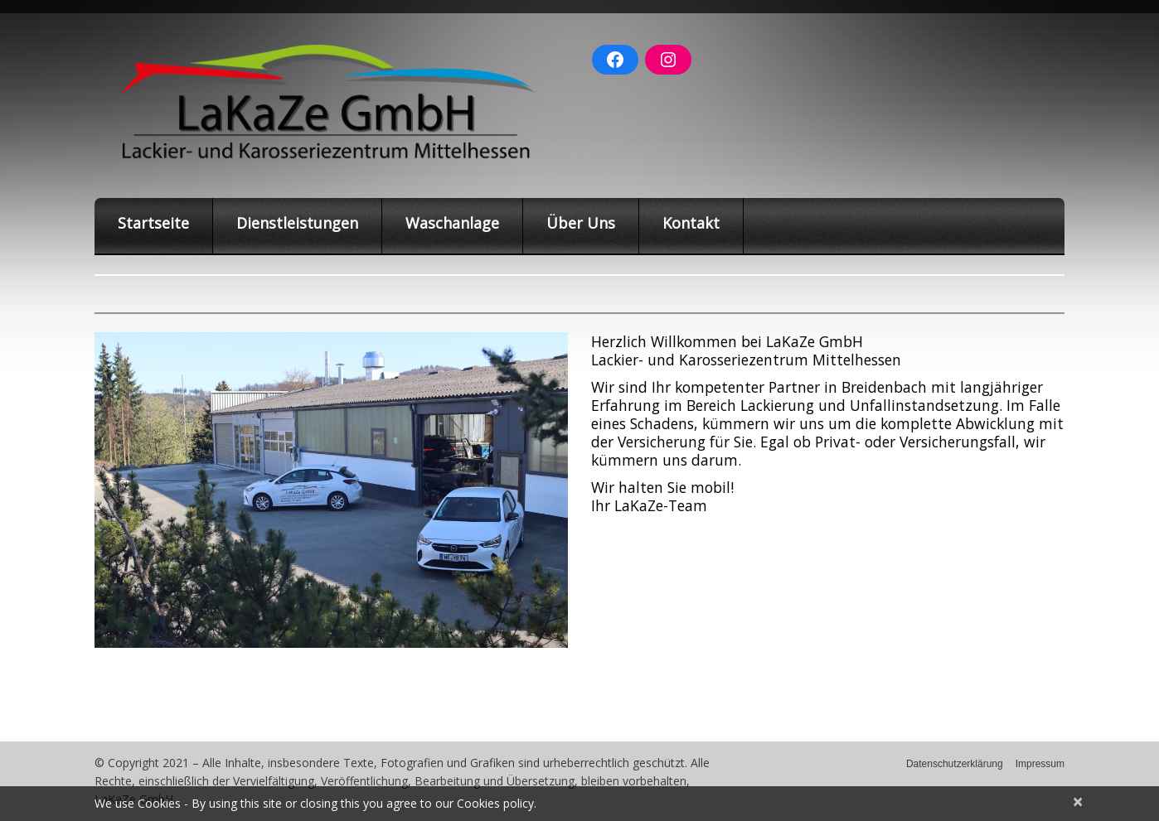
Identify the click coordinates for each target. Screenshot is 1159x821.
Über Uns (580, 223)
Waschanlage (452, 223)
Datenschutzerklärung (954, 764)
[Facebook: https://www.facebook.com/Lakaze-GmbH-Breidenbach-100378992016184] (615, 60)
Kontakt (691, 223)
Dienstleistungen (297, 223)
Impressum (1040, 764)
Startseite (153, 223)
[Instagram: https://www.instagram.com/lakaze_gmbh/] (668, 60)
